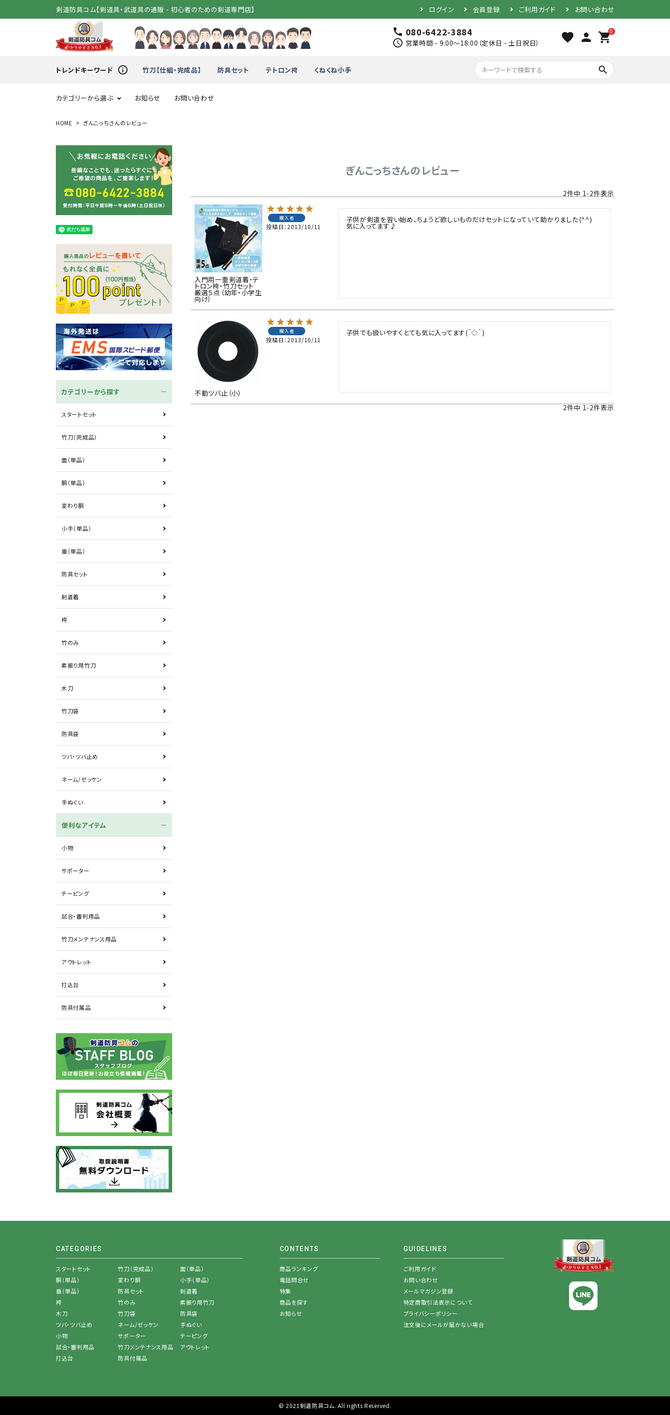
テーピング (75, 893)
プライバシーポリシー (430, 1313)
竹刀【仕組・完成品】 (171, 69)
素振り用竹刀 (78, 665)
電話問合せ (294, 1280)
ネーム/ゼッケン (81, 779)
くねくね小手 (332, 69)
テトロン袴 (282, 69)
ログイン (441, 9)
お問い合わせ (594, 9)
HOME (64, 123)
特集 (285, 1291)
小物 (67, 848)
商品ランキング (299, 1269)
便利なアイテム (84, 825)
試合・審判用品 (80, 916)
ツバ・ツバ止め (79, 756)
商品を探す (294, 1302)
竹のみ (70, 642)
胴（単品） (73, 483)
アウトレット (76, 962)
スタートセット (79, 414)
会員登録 (486, 9)
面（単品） (73, 460)
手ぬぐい (72, 802)
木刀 (67, 688)
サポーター (75, 870)
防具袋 (70, 734)
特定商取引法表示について (438, 1302)
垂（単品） (73, 551)
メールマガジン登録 (428, 1291)
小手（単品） (76, 528)
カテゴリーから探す (90, 391)
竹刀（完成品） (79, 437)
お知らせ (147, 97)
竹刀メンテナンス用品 (89, 939)
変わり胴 (72, 505)
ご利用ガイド (537, 9)
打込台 (70, 984)
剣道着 (70, 597)
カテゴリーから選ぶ (84, 97)
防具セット (233, 69)
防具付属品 (76, 1007)
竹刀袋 (70, 711)
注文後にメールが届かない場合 (443, 1324)
